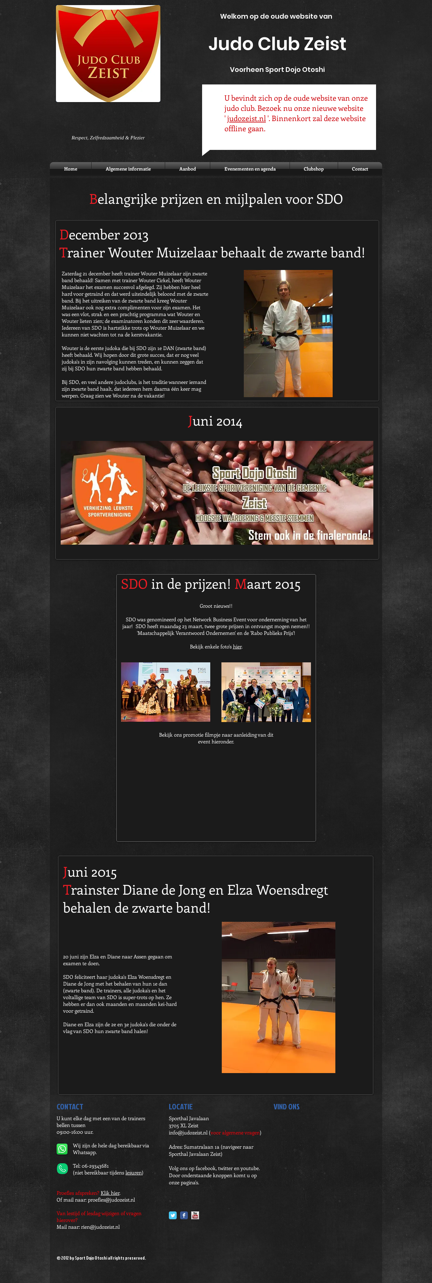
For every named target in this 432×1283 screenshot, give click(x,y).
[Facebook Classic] (184, 1215)
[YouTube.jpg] (195, 1215)
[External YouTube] (216, 796)
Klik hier (110, 1192)
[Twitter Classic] (173, 1215)
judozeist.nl (246, 118)
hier (237, 646)
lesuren (133, 1172)
